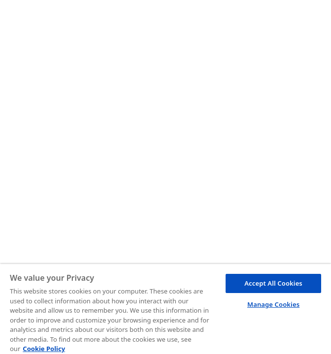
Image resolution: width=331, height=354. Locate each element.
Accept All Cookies (273, 283)
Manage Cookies (273, 304)
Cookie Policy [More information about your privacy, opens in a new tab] (44, 348)
